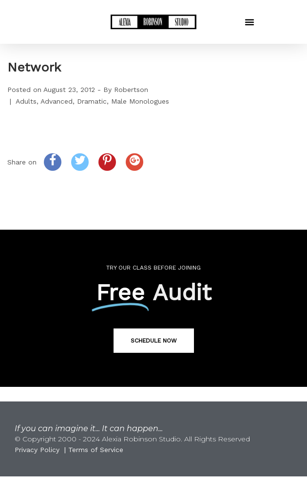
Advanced (56, 101)
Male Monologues (140, 101)
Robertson (131, 89)
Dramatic (92, 101)
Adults (26, 101)
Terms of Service (95, 450)
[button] (249, 22)
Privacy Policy (37, 450)
